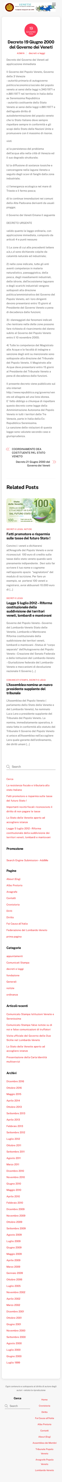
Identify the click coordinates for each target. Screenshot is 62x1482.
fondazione (13, 975)
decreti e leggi (37, 53)
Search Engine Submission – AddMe (27, 860)
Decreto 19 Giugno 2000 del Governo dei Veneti (31, 44)
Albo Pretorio (14, 885)
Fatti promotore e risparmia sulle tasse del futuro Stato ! (28, 536)
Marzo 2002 (13, 1305)
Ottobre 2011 (13, 1145)
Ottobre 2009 (14, 1222)
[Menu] (54, 4)
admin (20, 53)
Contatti (11, 898)
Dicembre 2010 (15, 1170)
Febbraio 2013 (14, 1126)
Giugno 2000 (13, 1356)
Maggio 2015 (13, 1094)
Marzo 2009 (13, 1266)
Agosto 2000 (14, 1343)
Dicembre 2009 (15, 1209)
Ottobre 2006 (14, 1279)
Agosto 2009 (14, 1234)
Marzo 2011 (12, 1164)
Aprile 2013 (13, 1119)
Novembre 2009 (15, 1215)
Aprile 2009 (13, 1260)
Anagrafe (11, 891)
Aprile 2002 (13, 1298)
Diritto (10, 917)
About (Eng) (13, 879)
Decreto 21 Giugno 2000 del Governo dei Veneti (33, 463)
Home (44, 1399)
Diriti (9, 910)
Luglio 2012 (13, 1138)
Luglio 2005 (13, 1286)
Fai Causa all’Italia (17, 923)
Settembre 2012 (15, 1132)
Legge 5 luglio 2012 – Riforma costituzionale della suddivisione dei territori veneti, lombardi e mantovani (29, 609)
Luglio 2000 (13, 1349)
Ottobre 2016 (14, 1087)
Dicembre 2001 (15, 1311)
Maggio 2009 (14, 1254)
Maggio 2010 (13, 1190)
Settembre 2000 (16, 1337)
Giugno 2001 (13, 1324)
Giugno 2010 (13, 1183)
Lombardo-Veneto (44, 1470)
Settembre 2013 (15, 1113)
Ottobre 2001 (14, 1317)
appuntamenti (14, 956)
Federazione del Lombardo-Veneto (26, 930)
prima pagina (13, 936)
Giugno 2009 (13, 1247)
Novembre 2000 (15, 1330)
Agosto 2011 (13, 1158)
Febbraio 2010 (14, 1202)
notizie (28, 529)
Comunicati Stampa (17, 680)
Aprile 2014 (13, 1100)
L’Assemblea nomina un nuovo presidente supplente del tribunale (29, 689)
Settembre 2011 (15, 1151)
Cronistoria (13, 904)
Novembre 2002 (15, 1292)
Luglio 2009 (13, 1241)
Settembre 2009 (16, 1228)
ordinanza (12, 994)
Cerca (9, 779)
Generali (11, 981)
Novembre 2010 (15, 1177)
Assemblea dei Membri (45, 1443)
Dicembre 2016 (15, 1081)
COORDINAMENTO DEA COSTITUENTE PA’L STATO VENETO (28, 453)
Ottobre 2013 (14, 1106)
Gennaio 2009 (14, 1273)
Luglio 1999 (13, 1362)
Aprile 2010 (13, 1196)
